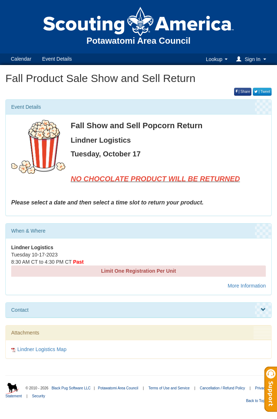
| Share (243, 92)
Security (38, 396)
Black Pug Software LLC (71, 388)
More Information (247, 286)
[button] (252, 59)
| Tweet (262, 92)
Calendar (21, 59)
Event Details (57, 59)
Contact (138, 310)
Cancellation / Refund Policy (222, 388)
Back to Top (257, 401)
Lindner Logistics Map (41, 349)
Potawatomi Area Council (118, 388)
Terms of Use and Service (169, 388)
